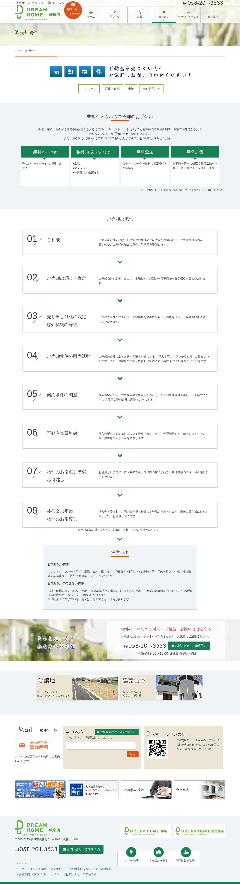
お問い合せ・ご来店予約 (190, 645)
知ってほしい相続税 (99, 868)
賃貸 (139, 16)
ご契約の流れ (74, 868)
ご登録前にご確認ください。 (118, 732)
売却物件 (56, 868)
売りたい (164, 16)
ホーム (91, 16)
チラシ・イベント (188, 16)
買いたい (115, 16)
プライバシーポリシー (48, 874)
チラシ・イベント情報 (33, 868)
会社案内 (213, 16)
